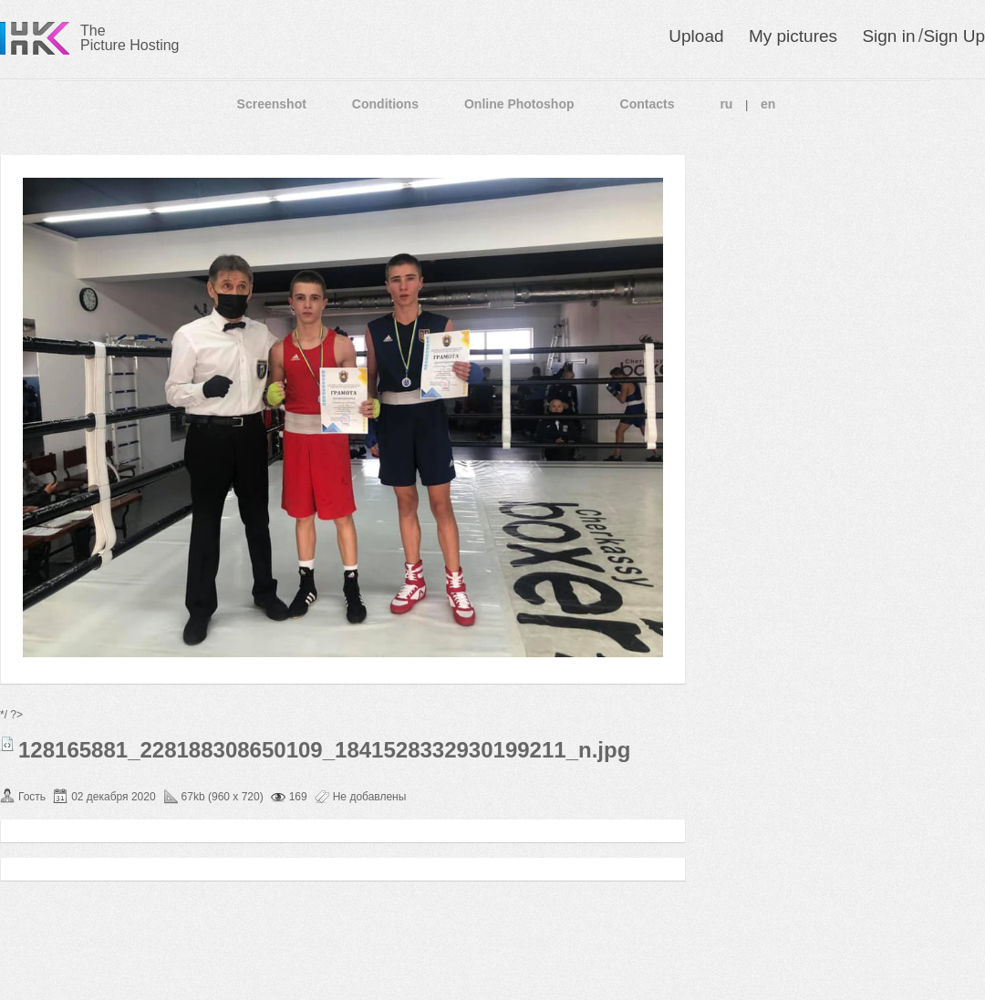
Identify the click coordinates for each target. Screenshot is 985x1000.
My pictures (793, 36)
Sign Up (954, 36)
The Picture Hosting (130, 38)
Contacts (647, 104)
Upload (696, 36)
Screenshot (271, 104)
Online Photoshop (519, 104)
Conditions (385, 104)
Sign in (888, 36)
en (768, 104)
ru (726, 104)
